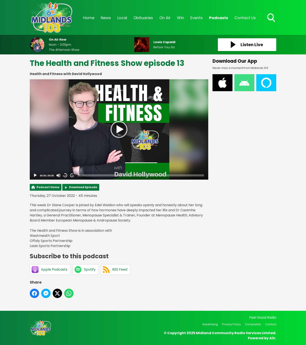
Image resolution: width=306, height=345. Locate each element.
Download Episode (83, 187)
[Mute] (58, 175)
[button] (119, 129)
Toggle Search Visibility (271, 18)
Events (196, 17)
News (106, 17)
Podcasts (218, 17)
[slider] (141, 175)
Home (88, 17)
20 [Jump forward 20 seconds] (72, 175)
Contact (270, 324)
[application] (119, 129)
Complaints (253, 324)
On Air (165, 17)
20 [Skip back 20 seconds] (65, 175)
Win (180, 17)
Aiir (272, 338)
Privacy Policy (231, 324)
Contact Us (245, 17)
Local (122, 17)
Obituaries (143, 17)
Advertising (210, 324)
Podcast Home (48, 187)
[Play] (35, 175)
